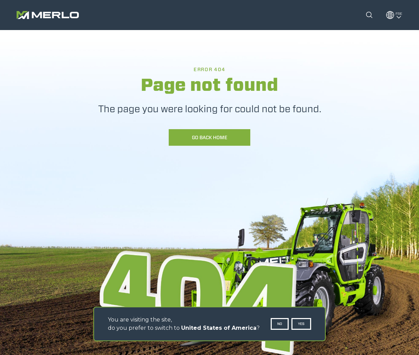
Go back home (209, 137)
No (279, 324)
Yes (301, 324)
